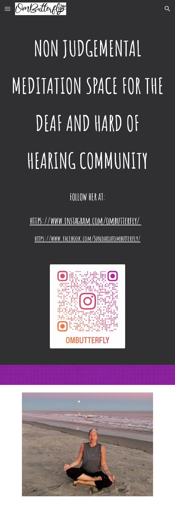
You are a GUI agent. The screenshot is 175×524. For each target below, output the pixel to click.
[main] (87, 104)
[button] (7, 8)
